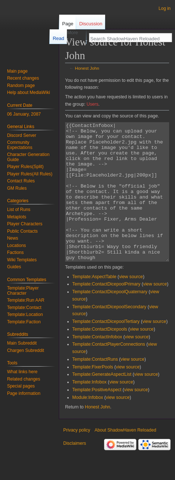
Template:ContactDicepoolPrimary (106, 311)
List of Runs (18, 209)
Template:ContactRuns (95, 386)
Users (93, 104)
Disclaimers (74, 470)
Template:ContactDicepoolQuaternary (109, 319)
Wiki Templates (21, 259)
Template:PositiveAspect (96, 417)
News (12, 238)
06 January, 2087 (24, 114)
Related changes (23, 379)
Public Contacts (22, 231)
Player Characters (24, 223)
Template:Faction (23, 321)
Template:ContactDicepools (99, 356)
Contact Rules (21, 180)
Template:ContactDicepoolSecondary (109, 334)
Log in (164, 8)
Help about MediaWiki (28, 92)
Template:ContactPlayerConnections (108, 371)
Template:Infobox (89, 409)
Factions (15, 252)
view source (131, 304)
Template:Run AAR (25, 300)
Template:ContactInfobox (97, 364)
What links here (22, 371)
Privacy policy (76, 457)
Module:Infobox (87, 425)
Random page (21, 85)
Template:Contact (24, 307)
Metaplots (16, 216)
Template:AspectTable (94, 304)
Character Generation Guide (28, 157)
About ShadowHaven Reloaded (125, 457)
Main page (17, 71)
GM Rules (16, 188)
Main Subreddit (22, 343)
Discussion (90, 23)
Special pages (21, 386)
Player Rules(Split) (25, 166)
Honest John (87, 68)
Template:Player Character (23, 291)
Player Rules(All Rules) (29, 174)
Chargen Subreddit (25, 350)
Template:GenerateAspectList (102, 401)
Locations (16, 245)
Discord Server (21, 135)
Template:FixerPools (92, 394)
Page (67, 23)
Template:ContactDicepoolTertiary (106, 349)
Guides (14, 266)
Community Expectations (19, 145)
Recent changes (23, 78)
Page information (23, 393)
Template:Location (25, 314)
